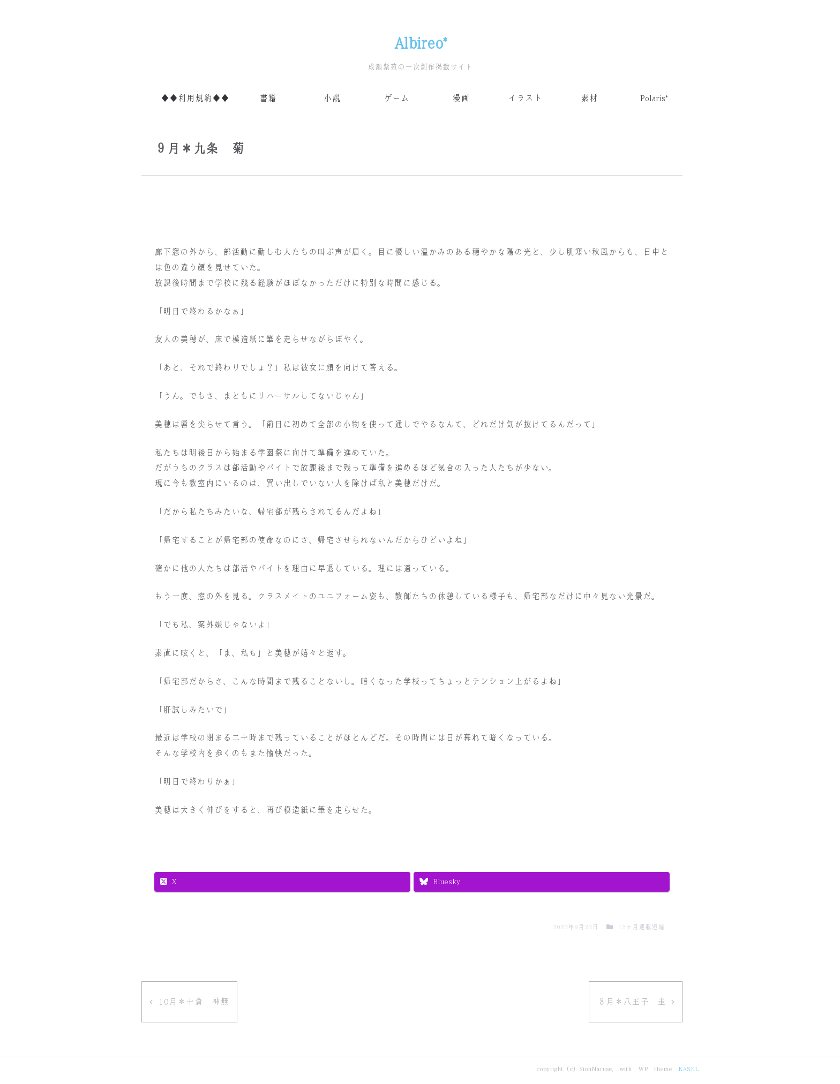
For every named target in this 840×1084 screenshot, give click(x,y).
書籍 (267, 98)
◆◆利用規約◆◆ (195, 98)
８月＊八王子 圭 (631, 1002)
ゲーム (396, 98)
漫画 (460, 98)
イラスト (525, 98)
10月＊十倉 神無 (193, 1002)
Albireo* (420, 43)
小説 (332, 98)
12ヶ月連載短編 (641, 927)
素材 (589, 98)
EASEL (688, 1069)
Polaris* (654, 98)
